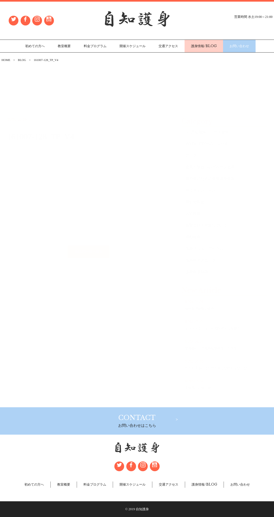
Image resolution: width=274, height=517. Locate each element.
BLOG (22, 60)
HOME (6, 60)
